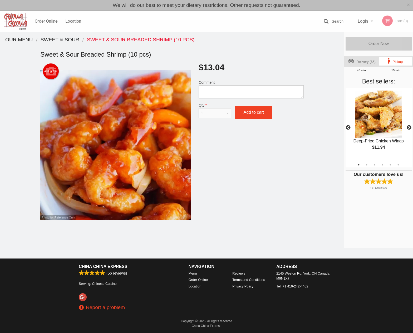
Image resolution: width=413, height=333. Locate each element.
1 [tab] (358, 164)
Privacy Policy (242, 286)
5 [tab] (390, 164)
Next (409, 127)
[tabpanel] (378, 124)
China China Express (103, 266)
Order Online (46, 21)
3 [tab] (374, 164)
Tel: (292, 286)
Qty (215, 110)
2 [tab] (366, 164)
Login (363, 21)
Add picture (51, 71)
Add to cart (254, 112)
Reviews (238, 273)
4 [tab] (382, 164)
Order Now (378, 43)
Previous (348, 127)
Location (73, 21)
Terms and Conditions (248, 280)
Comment (251, 89)
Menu (193, 273)
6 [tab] (398, 164)
